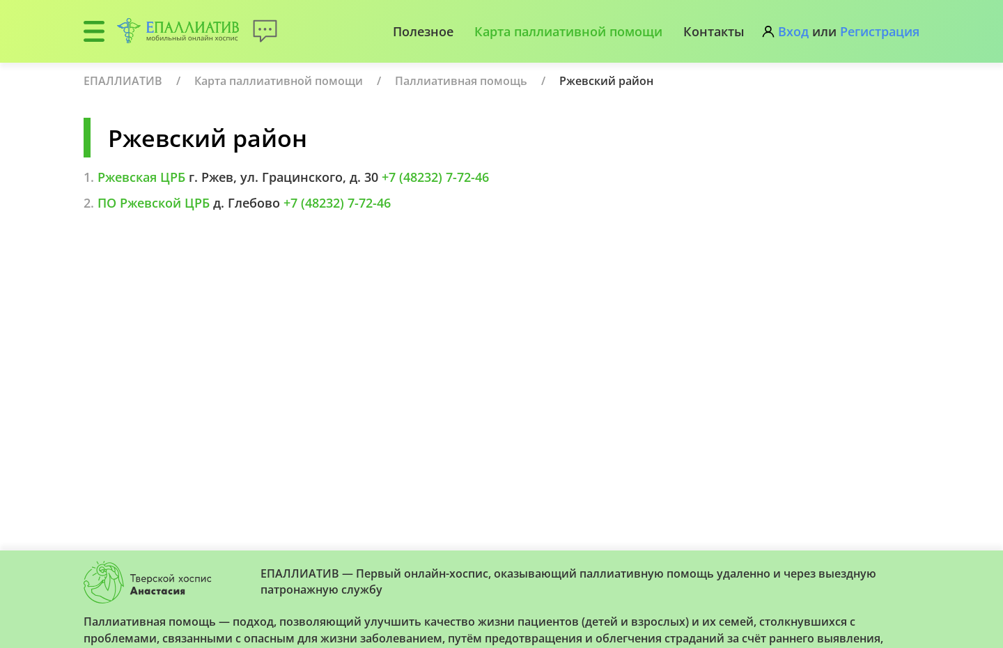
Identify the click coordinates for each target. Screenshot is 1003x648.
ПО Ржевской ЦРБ (154, 202)
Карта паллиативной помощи (568, 31)
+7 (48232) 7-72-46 (435, 177)
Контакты (714, 31)
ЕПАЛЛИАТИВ (123, 80)
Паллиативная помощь (461, 80)
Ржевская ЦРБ (141, 177)
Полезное (423, 31)
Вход (793, 31)
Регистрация (879, 31)
